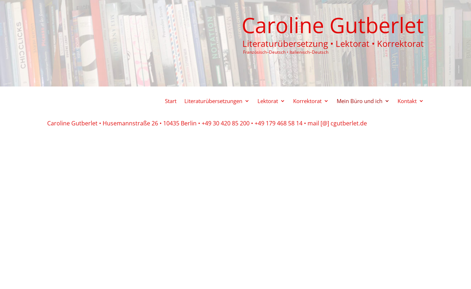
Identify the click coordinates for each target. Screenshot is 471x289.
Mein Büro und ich (359, 101)
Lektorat (267, 101)
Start (170, 101)
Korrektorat (307, 101)
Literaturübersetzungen (213, 101)
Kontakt (407, 101)
